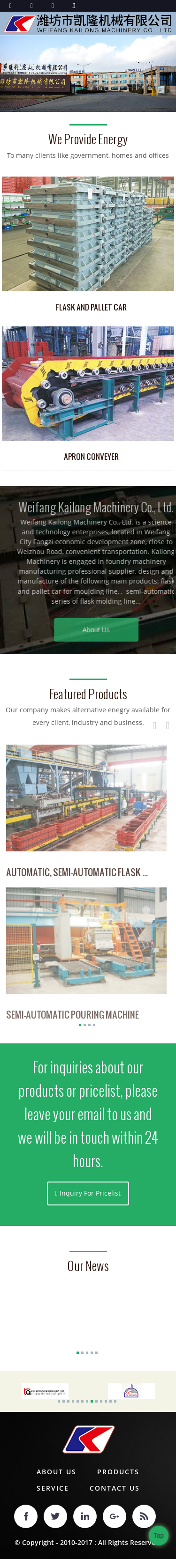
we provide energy (88, 139)
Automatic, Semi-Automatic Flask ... (77, 874)
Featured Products (88, 694)
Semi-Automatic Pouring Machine (72, 1018)
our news (88, 1266)
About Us (111, 630)
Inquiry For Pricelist (90, 1193)
